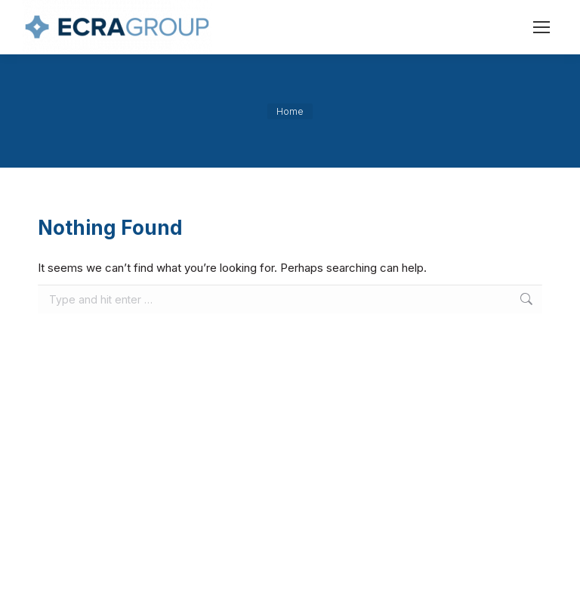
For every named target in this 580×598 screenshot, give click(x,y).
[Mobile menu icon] (541, 27)
